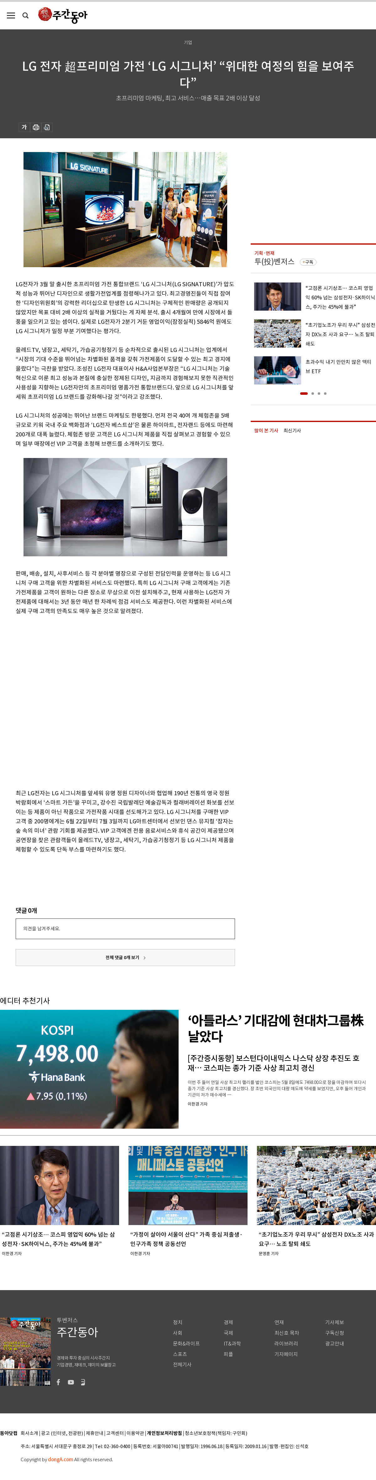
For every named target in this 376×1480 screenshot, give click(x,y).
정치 (177, 1322)
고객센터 (115, 1433)
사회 (177, 1333)
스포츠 (180, 1354)
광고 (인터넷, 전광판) (62, 1433)
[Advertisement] (75, 700)
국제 (228, 1333)
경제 (228, 1322)
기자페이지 (286, 1354)
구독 (309, 262)
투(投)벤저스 (274, 262)
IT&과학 (232, 1344)
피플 (228, 1354)
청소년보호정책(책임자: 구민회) (216, 1433)
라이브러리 (286, 1344)
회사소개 (29, 1433)
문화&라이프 (186, 1344)
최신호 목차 (286, 1333)
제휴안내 (94, 1433)
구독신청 (334, 1333)
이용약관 (135, 1433)
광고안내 (334, 1344)
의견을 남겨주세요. (41, 929)
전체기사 (182, 1365)
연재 (279, 1322)
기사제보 (334, 1322)
